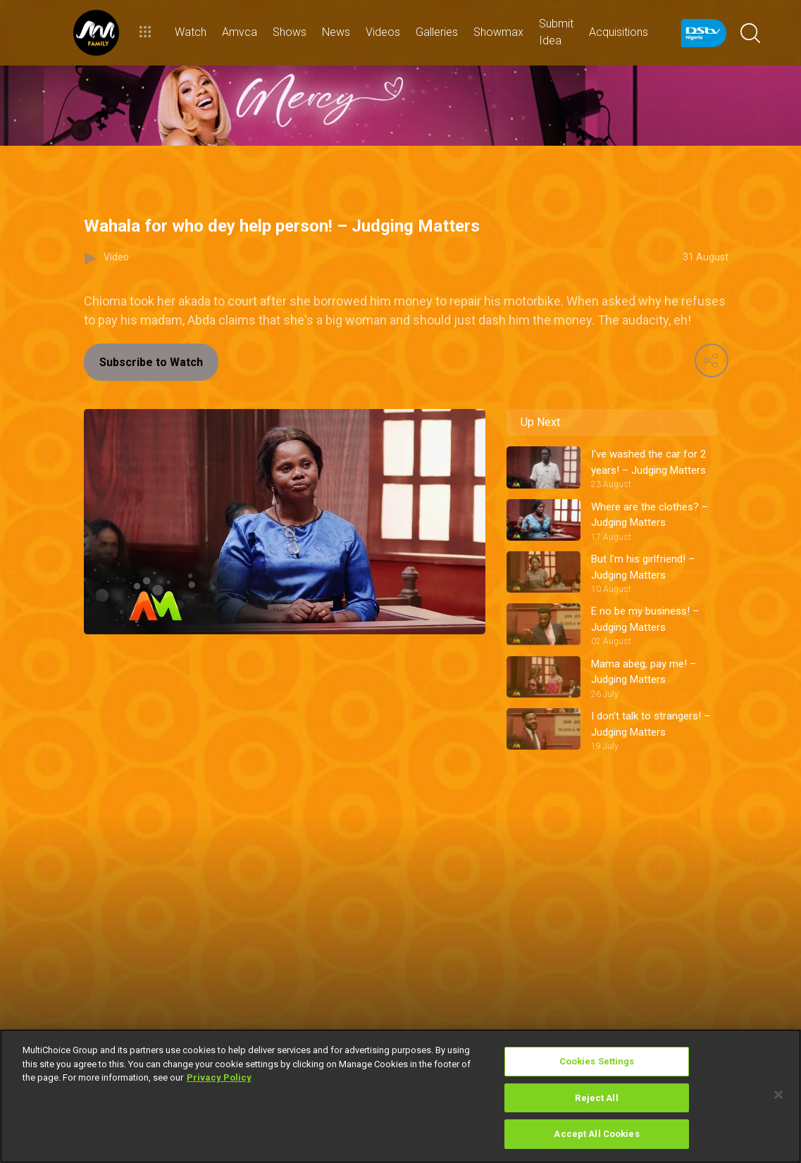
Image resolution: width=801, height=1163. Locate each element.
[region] (400, 1096)
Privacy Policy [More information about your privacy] (219, 1077)
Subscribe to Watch (151, 362)
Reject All (596, 1098)
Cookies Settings (597, 1061)
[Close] (778, 1094)
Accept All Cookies (596, 1134)
